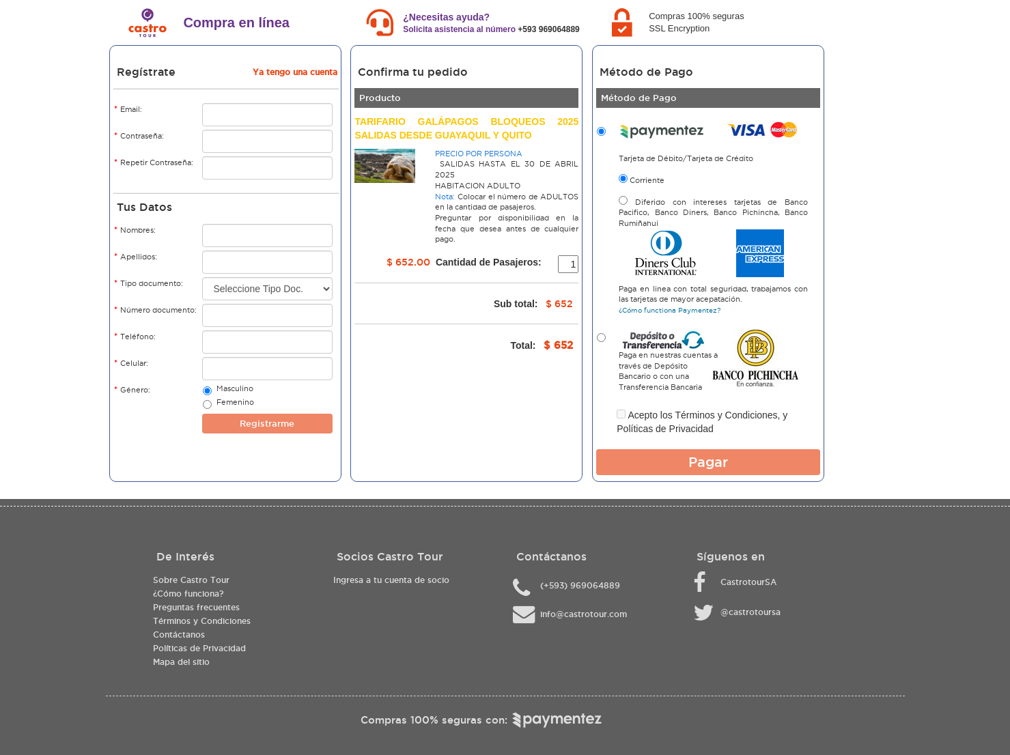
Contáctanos (179, 634)
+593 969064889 (548, 29)
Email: (128, 108)
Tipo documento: (148, 283)
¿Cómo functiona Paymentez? (669, 310)
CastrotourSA (748, 582)
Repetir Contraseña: (153, 162)
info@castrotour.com (583, 614)
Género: (132, 389)
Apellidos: (135, 256)
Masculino (234, 389)
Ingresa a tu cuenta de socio (391, 579)
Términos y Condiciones (726, 415)
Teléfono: (135, 336)
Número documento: (155, 309)
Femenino (235, 403)
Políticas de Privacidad (665, 428)
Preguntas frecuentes (196, 607)
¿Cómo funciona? (188, 593)
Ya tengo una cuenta (295, 72)
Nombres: (135, 229)
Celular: (131, 362)
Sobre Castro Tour (191, 579)
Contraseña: (139, 135)
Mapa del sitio (181, 661)
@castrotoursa (750, 612)
